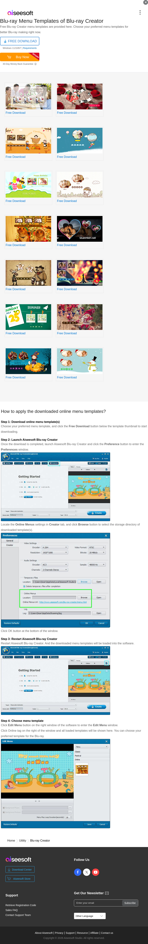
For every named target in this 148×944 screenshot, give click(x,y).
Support (70, 932)
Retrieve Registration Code (20, 905)
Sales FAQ (11, 910)
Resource (82, 932)
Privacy (59, 932)
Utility (22, 840)
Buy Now (27, 57)
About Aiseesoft (43, 932)
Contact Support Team (18, 915)
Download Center (22, 869)
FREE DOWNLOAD (22, 41)
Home (11, 840)
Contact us (107, 932)
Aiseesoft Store (22, 878)
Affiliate (94, 932)
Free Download (15, 112)
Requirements (29, 48)
